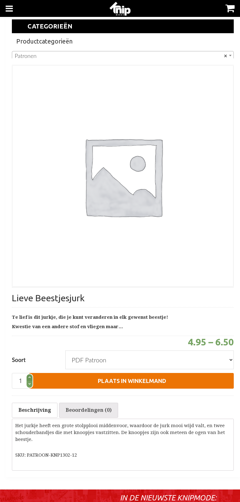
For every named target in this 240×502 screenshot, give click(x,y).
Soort (19, 359)
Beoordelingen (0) (89, 410)
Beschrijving (34, 410)
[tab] (35, 410)
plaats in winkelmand (132, 381)
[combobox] (123, 55)
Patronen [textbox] (121, 55)
